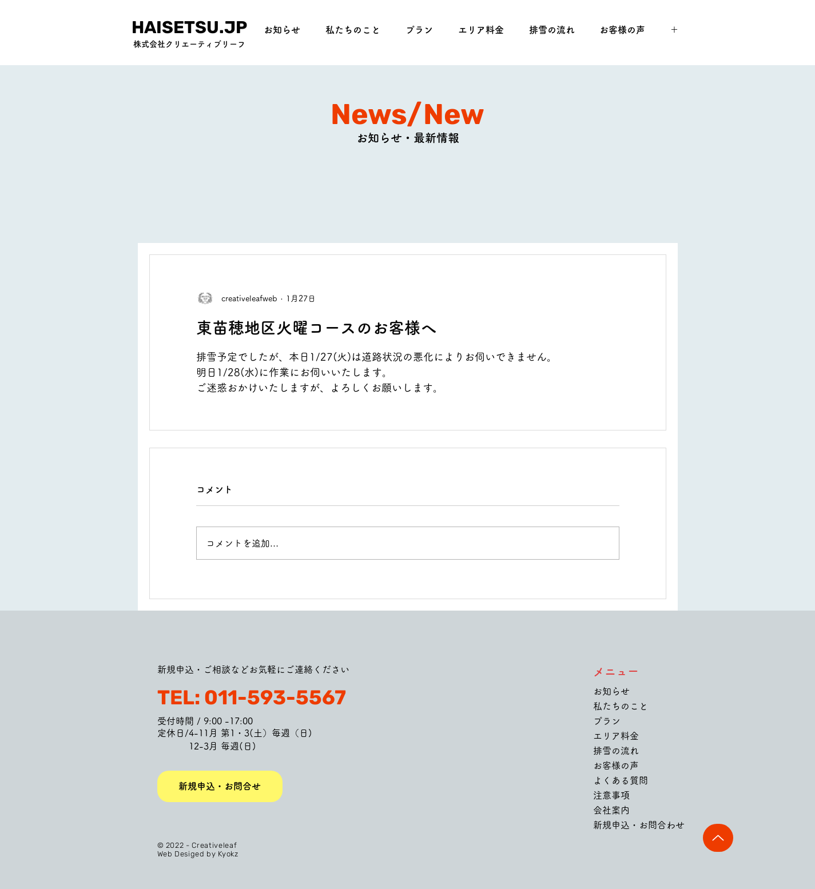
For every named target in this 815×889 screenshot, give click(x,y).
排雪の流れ (616, 750)
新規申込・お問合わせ (639, 825)
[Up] (718, 838)
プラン (607, 720)
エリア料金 (616, 735)
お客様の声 (616, 765)
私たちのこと (620, 706)
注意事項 (611, 795)
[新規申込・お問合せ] (220, 786)
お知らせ (611, 691)
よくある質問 (620, 780)
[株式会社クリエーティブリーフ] (190, 44)
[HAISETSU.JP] (190, 27)
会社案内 (611, 810)
